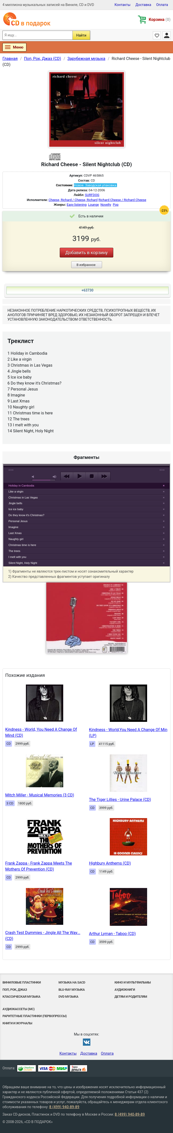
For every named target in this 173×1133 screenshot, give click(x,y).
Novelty (105, 204)
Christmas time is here (22, 544)
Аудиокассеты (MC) (18, 1009)
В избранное (85, 265)
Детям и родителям (131, 996)
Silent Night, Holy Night (22, 562)
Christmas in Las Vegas (23, 497)
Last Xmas (15, 533)
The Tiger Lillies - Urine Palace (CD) (120, 799)
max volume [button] (55, 476)
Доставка (143, 5)
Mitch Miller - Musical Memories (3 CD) (39, 795)
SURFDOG (92, 195)
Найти (81, 35)
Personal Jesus (18, 521)
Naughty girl (15, 539)
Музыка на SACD (71, 982)
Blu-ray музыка (71, 989)
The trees (14, 550)
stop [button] (92, 476)
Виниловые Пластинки (21, 982)
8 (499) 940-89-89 (64, 1107)
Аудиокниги (125, 989)
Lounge (93, 204)
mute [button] (34, 476)
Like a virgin (15, 491)
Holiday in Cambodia (21, 485)
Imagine (13, 527)
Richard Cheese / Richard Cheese (122, 200)
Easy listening (77, 204)
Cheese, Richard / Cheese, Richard (73, 200)
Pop (115, 204)
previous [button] (67, 476)
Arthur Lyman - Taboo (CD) (112, 933)
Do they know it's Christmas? (26, 515)
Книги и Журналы (17, 1023)
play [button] (87, 430)
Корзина (160, 19)
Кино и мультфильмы (133, 982)
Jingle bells (15, 503)
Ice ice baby (15, 509)
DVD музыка (68, 996)
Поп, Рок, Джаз (14, 989)
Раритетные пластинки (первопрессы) (34, 1016)
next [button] (104, 476)
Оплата (162, 5)
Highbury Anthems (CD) (110, 863)
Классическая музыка (21, 996)
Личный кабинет (167, 35)
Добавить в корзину (86, 252)
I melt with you (17, 556)
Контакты (122, 5)
